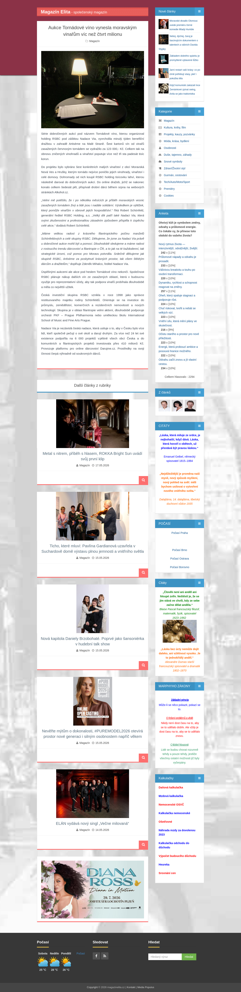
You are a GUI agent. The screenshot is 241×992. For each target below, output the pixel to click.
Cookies (169, 195)
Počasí (81, 953)
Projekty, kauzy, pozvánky (179, 134)
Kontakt (131, 987)
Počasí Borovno (179, 567)
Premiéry (169, 188)
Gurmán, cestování (175, 175)
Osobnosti (170, 147)
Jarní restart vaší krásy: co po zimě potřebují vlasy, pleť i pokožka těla (184, 74)
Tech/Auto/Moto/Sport (177, 182)
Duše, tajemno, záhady (178, 154)
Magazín (94, 41)
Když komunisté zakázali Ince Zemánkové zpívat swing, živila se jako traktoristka (184, 89)
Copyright (92, 987)
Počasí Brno (179, 550)
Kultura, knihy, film (175, 127)
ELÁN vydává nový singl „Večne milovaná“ (92, 823)
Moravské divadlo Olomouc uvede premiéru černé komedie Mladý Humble (183, 25)
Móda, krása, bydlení (176, 141)
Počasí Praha (179, 532)
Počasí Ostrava (179, 558)
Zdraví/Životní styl (174, 168)
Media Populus (145, 987)
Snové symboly (173, 161)
